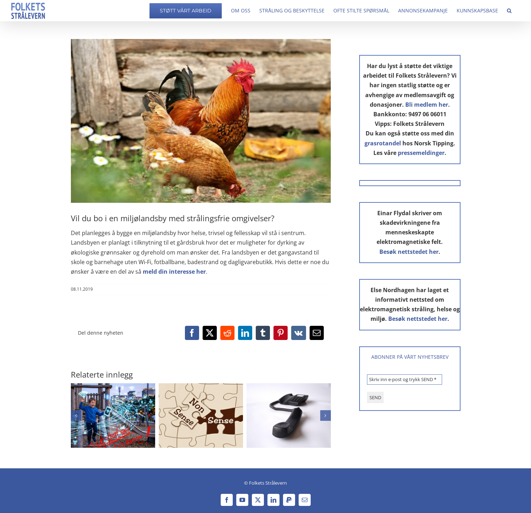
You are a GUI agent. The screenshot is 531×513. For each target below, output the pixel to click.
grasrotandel (383, 143)
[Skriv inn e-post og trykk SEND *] (404, 379)
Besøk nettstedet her (409, 252)
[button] (509, 10)
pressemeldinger (421, 153)
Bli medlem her (426, 104)
